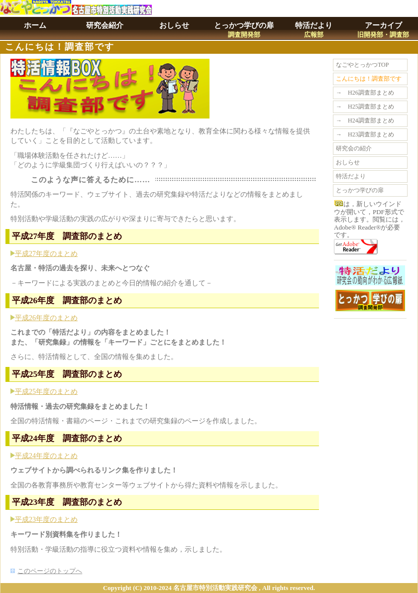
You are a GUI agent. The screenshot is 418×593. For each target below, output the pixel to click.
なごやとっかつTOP (362, 64)
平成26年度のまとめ (46, 318)
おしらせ (174, 25)
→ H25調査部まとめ (365, 106)
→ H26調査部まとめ (365, 92)
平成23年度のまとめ (46, 519)
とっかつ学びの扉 (244, 29)
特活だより (313, 29)
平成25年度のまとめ (46, 391)
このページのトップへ (49, 571)
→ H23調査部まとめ (365, 134)
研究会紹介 (104, 25)
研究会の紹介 (354, 148)
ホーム (35, 25)
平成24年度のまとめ (46, 456)
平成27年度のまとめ (46, 253)
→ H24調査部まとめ (365, 120)
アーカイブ (383, 29)
